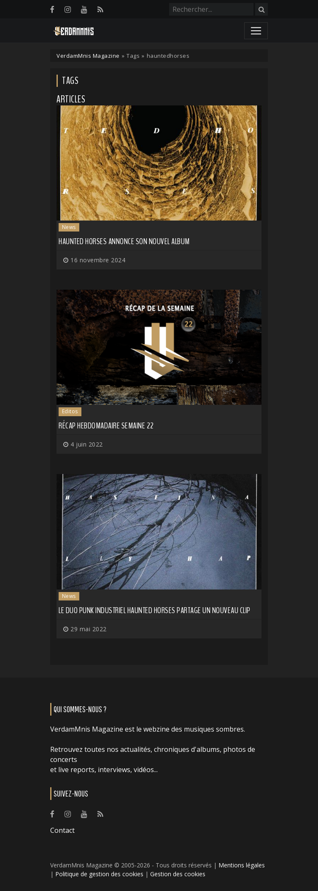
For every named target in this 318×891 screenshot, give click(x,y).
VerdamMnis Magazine (88, 55)
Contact (62, 830)
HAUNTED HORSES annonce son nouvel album (124, 241)
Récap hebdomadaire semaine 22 (106, 425)
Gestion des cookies (177, 874)
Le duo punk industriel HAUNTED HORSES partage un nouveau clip (155, 610)
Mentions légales (241, 865)
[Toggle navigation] (256, 30)
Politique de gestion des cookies (99, 874)
